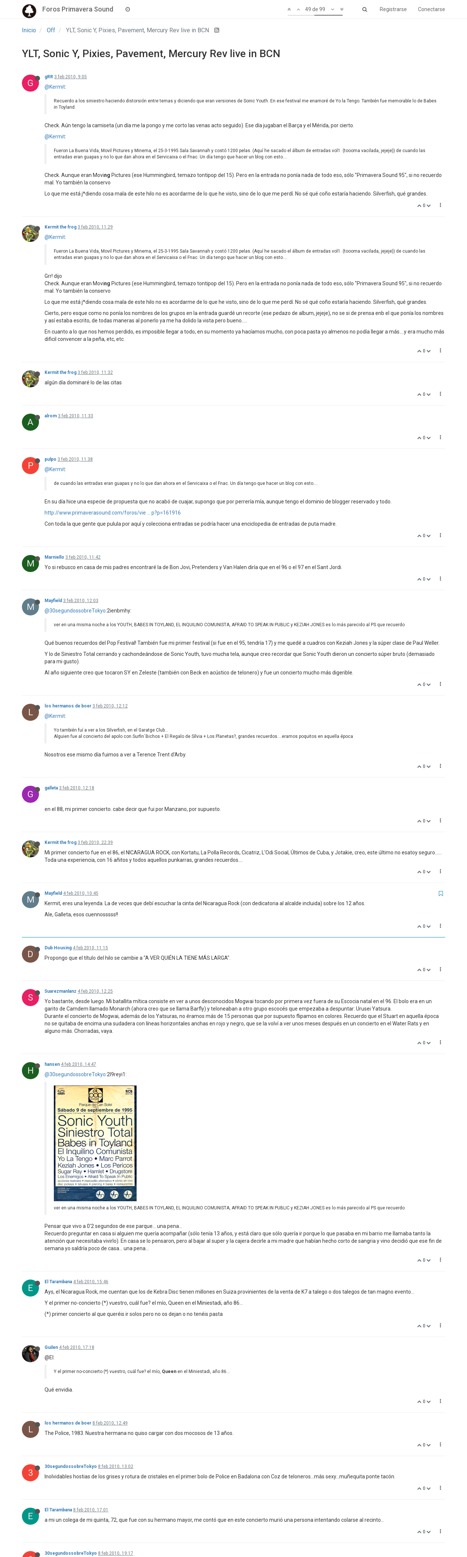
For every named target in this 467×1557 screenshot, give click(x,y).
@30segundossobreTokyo (75, 611)
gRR (49, 76)
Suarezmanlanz (60, 991)
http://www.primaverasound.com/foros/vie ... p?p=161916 (113, 513)
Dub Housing (58, 947)
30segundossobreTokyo (71, 1357)
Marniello (54, 557)
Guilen (51, 1238)
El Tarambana (58, 1172)
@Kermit (55, 87)
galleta (51, 788)
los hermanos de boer (68, 706)
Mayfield (53, 600)
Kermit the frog (60, 227)
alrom (51, 415)
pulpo (50, 459)
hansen (52, 1064)
